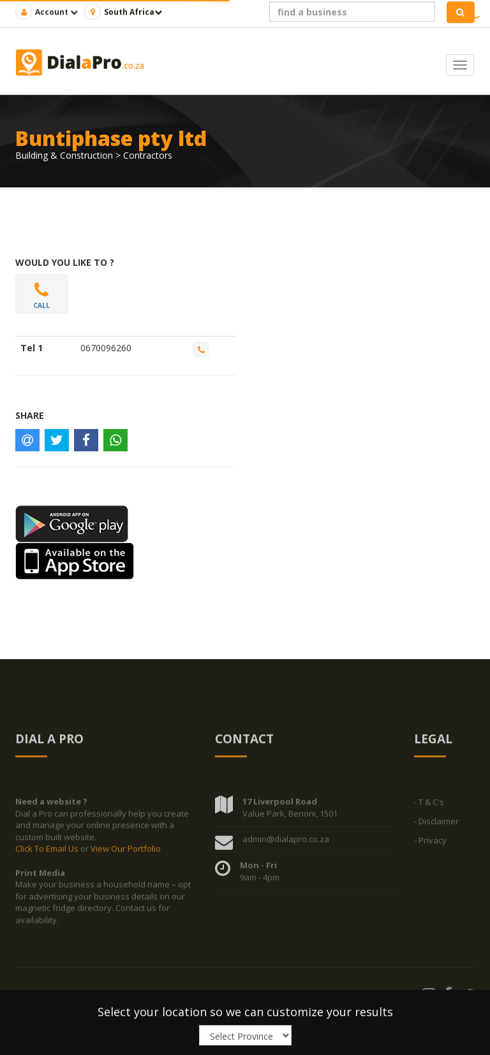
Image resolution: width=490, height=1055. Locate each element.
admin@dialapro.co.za (285, 841)
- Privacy (430, 842)
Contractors (147, 155)
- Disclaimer (436, 823)
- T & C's (429, 804)
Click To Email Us (47, 851)
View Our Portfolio (126, 851)
